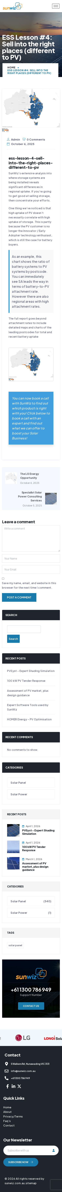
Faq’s (7, 1121)
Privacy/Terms (13, 1116)
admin (15, 139)
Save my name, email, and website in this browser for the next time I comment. (29, 585)
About (7, 1111)
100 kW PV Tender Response (26, 680)
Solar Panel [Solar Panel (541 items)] (15, 945)
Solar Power (19, 794)
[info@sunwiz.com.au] (6, 1071)
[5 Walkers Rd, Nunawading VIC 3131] (6, 1064)
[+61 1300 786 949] (6, 1078)
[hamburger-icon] (56, 6)
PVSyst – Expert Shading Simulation (31, 671)
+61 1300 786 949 (20, 1078)
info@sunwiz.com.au (23, 1070)
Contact (9, 1125)
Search (11, 615)
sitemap (31, 1183)
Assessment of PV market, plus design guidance (35, 866)
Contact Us (31, 1005)
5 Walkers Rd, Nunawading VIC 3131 (30, 1063)
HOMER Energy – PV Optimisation (29, 719)
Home (11, 67)
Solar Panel (18, 782)
